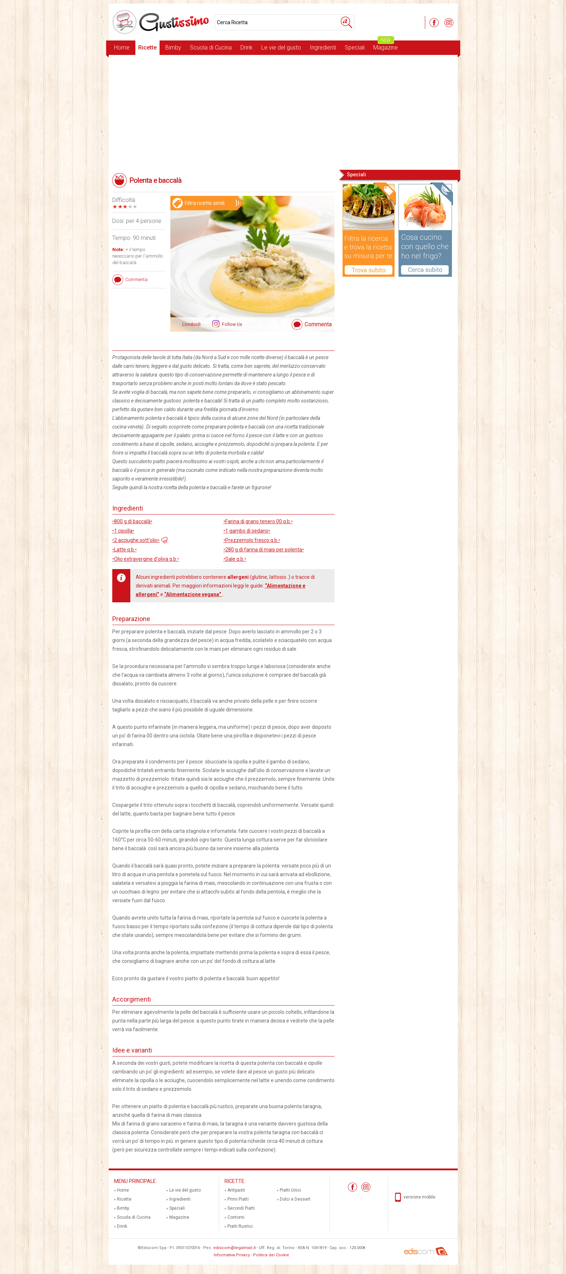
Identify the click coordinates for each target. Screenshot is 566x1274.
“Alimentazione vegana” (193, 594)
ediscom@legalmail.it (234, 1247)
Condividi (191, 324)
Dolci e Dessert (295, 1199)
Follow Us (231, 324)
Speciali (355, 47)
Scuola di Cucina (211, 47)
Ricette (147, 47)
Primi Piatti (238, 1199)
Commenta (318, 324)
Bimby (173, 47)
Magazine (385, 45)
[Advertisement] (283, 111)
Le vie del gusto (281, 47)
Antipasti (236, 1190)
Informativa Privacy (232, 1255)
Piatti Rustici (240, 1226)
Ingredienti (323, 47)
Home (122, 47)
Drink (246, 47)
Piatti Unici (290, 1190)
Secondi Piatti (241, 1208)
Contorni (235, 1217)
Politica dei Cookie (271, 1255)
